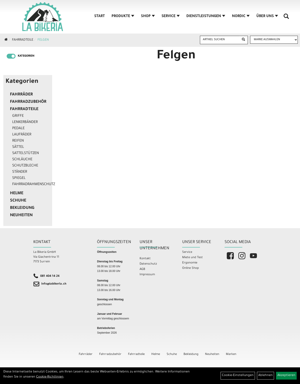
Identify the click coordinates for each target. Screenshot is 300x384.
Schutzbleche (25, 166)
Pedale (18, 129)
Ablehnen (265, 375)
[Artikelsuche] (286, 18)
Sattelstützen (25, 153)
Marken (231, 354)
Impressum (147, 274)
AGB (142, 269)
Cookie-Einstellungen (238, 375)
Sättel (18, 147)
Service (171, 16)
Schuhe (18, 201)
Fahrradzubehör (28, 102)
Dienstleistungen (205, 16)
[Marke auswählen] (274, 40)
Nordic (241, 16)
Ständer (19, 172)
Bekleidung (22, 208)
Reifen (18, 141)
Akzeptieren (286, 375)
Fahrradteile (22, 40)
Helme (16, 193)
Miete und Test (192, 257)
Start (99, 16)
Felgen (43, 40)
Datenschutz (148, 264)
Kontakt (145, 258)
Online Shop (190, 268)
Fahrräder (21, 95)
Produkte (123, 16)
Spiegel (19, 178)
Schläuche (22, 160)
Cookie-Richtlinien (49, 377)
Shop (148, 16)
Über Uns (267, 16)
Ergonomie (189, 263)
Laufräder (21, 135)
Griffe (18, 116)
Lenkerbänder (25, 122)
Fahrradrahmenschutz (31, 184)
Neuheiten (21, 215)
